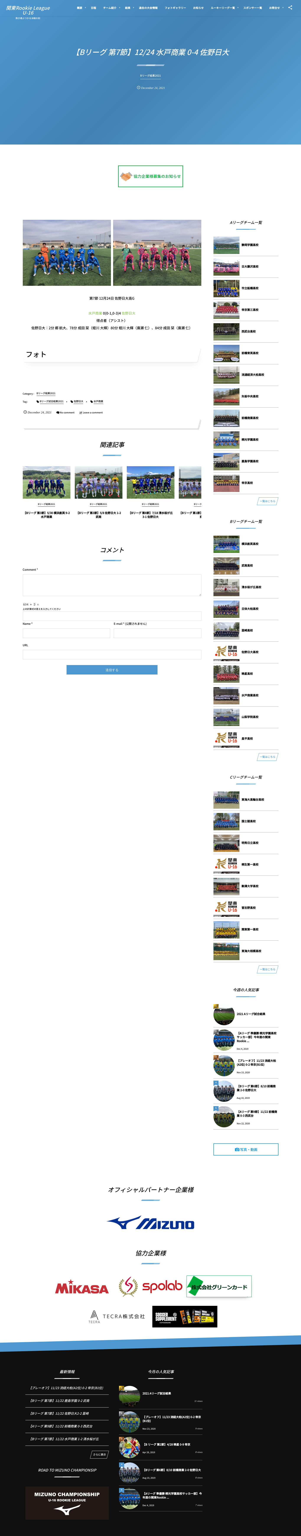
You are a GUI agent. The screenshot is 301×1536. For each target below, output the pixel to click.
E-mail (118, 624)
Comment (29, 569)
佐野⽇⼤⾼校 (250, 652)
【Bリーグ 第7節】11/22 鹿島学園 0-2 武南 (59, 1405)
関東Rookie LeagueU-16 (28, 10)
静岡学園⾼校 (250, 245)
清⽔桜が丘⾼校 (251, 587)
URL (25, 645)
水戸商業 (95, 313)
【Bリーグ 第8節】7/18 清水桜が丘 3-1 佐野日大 (150, 519)
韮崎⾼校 (247, 630)
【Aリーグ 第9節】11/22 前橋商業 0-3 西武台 (257, 1114)
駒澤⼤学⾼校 (250, 886)
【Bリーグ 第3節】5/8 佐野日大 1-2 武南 (98, 519)
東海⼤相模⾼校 (251, 951)
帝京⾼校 (247, 483)
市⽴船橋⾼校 (250, 288)
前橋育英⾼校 (250, 353)
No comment (67, 412)
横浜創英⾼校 (250, 544)
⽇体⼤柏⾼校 (250, 609)
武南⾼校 (247, 565)
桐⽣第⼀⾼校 (250, 864)
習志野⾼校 (249, 908)
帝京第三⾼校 (250, 310)
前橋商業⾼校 (250, 418)
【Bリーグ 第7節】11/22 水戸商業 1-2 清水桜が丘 (64, 1443)
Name (27, 624)
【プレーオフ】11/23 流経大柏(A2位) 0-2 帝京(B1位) (256, 1063)
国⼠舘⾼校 (249, 821)
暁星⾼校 (247, 674)
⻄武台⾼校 (249, 331)
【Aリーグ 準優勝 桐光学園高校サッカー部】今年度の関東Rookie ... (257, 1037)
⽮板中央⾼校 (250, 396)
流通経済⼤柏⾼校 (253, 375)
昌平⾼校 (247, 738)
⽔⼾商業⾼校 (250, 695)
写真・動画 (248, 1149)
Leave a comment (93, 412)
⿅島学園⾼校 (250, 461)
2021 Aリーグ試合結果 (251, 1014)
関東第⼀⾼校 (250, 929)
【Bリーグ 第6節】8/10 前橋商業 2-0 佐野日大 (256, 1088)
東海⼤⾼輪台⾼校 (253, 799)
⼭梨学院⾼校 (250, 717)
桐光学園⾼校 (250, 439)
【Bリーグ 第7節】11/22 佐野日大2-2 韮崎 (59, 1417)
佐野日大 (128, 313)
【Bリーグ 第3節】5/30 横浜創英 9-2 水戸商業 (46, 519)
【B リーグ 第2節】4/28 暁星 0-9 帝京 (166, 1444)
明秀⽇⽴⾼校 (250, 843)
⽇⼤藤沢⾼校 (250, 266)
